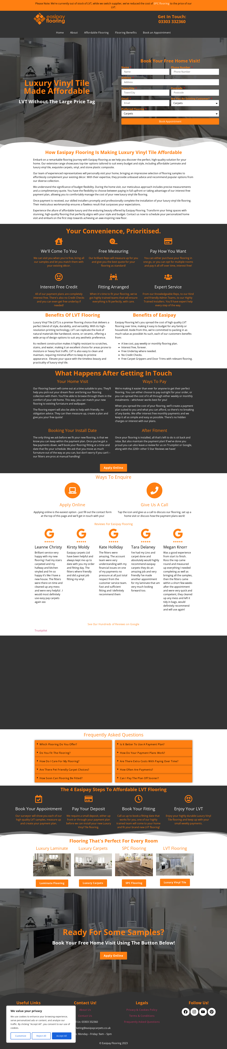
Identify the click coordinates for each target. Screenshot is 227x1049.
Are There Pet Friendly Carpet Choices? (64, 769)
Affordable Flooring (96, 32)
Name (125, 67)
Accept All (61, 1035)
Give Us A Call (154, 505)
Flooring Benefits (126, 32)
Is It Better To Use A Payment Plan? (142, 744)
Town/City (128, 88)
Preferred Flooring (133, 109)
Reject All (41, 1035)
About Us (85, 1010)
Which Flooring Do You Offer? (58, 744)
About (74, 32)
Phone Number (181, 67)
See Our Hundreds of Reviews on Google (113, 624)
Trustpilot (41, 630)
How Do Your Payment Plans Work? (142, 753)
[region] (41, 1024)
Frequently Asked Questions (142, 1022)
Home (60, 32)
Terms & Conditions (142, 1016)
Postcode (177, 88)
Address (126, 78)
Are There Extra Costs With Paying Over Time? (149, 761)
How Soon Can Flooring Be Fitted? (61, 778)
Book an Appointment (157, 32)
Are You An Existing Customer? (190, 98)
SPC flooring (161, 3)
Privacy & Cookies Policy (141, 1010)
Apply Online (72, 505)
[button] (73, 744)
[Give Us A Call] (154, 490)
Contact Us (85, 1016)
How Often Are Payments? (136, 769)
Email (125, 98)
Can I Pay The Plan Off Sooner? (139, 778)
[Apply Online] (72, 490)
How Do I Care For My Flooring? (59, 761)
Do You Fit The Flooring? (55, 753)
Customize (20, 1035)
